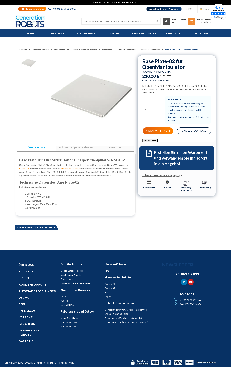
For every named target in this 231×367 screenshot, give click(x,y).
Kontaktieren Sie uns (178, 117)
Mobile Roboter (73, 265)
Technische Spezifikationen (75, 148)
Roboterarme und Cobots (73, 314)
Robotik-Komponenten (121, 304)
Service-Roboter (116, 265)
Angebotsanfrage (194, 130)
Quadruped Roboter (76, 291)
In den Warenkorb (158, 130)
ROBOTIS (24, 169)
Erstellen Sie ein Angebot (164, 8)
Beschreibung (36, 148)
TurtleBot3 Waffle (70, 169)
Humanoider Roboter (119, 279)
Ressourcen (114, 148)
